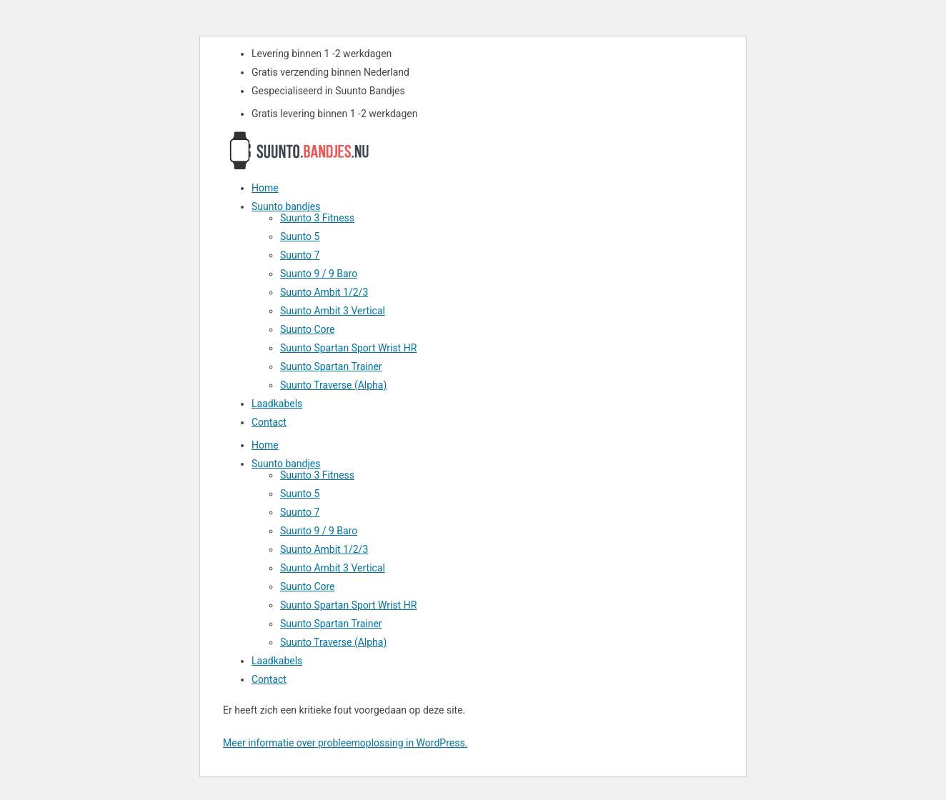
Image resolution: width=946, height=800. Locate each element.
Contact (269, 422)
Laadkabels (277, 403)
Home (265, 188)
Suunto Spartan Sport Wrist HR (348, 348)
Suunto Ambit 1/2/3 (324, 292)
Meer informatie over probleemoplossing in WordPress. (345, 743)
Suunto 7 (299, 255)
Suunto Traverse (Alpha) (333, 385)
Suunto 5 (299, 236)
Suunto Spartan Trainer (331, 366)
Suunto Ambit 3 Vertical (332, 310)
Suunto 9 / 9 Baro (318, 273)
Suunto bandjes (286, 206)
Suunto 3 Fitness (317, 218)
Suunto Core (307, 329)
